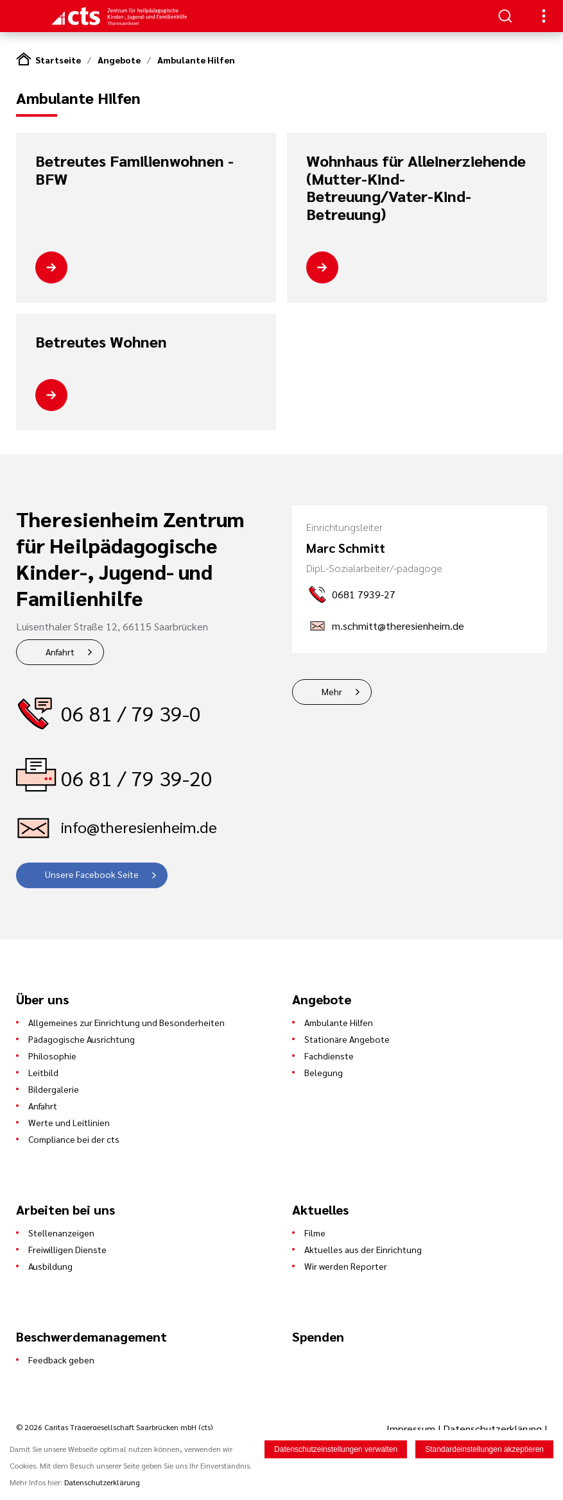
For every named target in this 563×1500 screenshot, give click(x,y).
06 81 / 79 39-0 (131, 713)
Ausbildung (50, 1266)
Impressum (412, 1428)
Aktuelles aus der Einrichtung (363, 1249)
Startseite (58, 59)
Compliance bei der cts (73, 1139)
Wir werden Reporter (345, 1266)
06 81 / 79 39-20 (136, 777)
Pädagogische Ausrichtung (81, 1039)
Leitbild (43, 1072)
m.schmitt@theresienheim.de (398, 625)
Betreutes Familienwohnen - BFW (134, 169)
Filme (314, 1232)
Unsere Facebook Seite (92, 874)
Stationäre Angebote (347, 1039)
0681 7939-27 (363, 594)
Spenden (318, 1336)
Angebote (119, 59)
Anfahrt (60, 651)
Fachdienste (329, 1055)
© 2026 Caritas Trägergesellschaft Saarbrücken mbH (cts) (114, 1427)
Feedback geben (61, 1359)
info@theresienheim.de (139, 826)
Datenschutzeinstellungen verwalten (335, 1449)
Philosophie (52, 1055)
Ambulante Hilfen (196, 59)
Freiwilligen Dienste (67, 1249)
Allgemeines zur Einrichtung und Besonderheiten (126, 1022)
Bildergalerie (53, 1089)
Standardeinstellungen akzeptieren (484, 1449)
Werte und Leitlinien (69, 1122)
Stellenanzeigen (61, 1232)
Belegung (323, 1072)
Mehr (332, 691)
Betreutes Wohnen (101, 342)
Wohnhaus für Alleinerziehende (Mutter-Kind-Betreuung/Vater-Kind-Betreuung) (416, 187)
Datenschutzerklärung (492, 1428)
